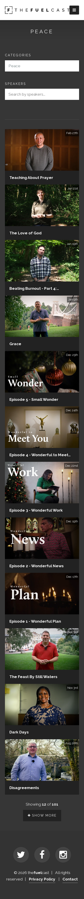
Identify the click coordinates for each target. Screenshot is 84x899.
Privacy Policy (42, 879)
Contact (70, 879)
